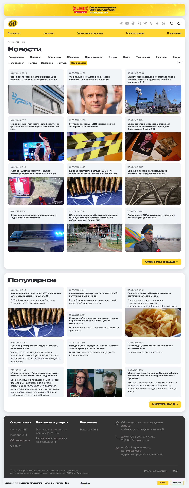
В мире (113, 57)
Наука (126, 57)
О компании (174, 33)
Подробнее (85, 483)
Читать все (163, 404)
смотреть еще (160, 262)
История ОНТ (18, 435)
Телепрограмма (135, 33)
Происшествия (93, 57)
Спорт (176, 57)
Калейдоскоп (16, 63)
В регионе (47, 63)
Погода (32, 63)
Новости (48, 33)
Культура (161, 57)
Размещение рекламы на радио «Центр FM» (51, 431)
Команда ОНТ (18, 429)
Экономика (54, 57)
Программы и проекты (90, 33)
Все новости (78, 63)
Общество (73, 57)
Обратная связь (20, 440)
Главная (11, 42)
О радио (15, 445)
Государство (16, 57)
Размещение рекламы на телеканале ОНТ (51, 440)
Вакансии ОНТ (89, 429)
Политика (35, 57)
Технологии (143, 57)
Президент (14, 33)
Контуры (62, 63)
